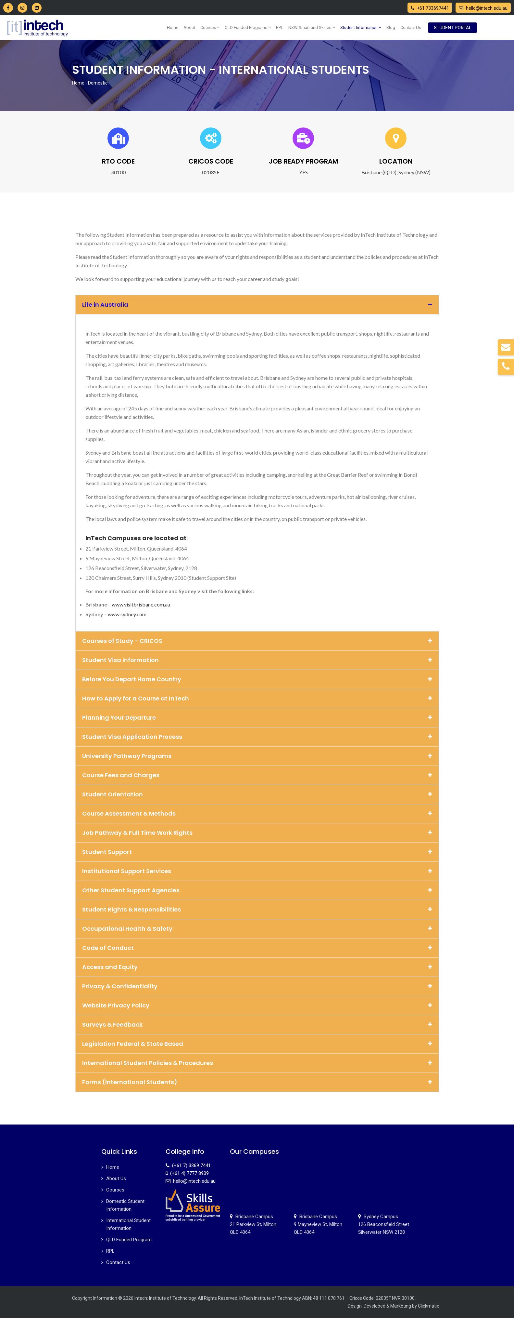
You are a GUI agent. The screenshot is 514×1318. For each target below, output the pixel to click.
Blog (390, 27)
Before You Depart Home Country (131, 679)
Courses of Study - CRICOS (122, 641)
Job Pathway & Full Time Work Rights (137, 833)
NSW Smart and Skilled (311, 27)
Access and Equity (110, 967)
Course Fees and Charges (120, 775)
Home (172, 27)
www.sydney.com (127, 614)
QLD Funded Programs (248, 27)
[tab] (257, 473)
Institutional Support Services (126, 871)
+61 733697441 (430, 8)
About (189, 27)
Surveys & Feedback (112, 1024)
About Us (116, 1178)
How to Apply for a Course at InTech (135, 698)
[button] (257, 304)
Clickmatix (428, 1306)
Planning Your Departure (119, 717)
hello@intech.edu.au (483, 8)
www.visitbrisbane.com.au (141, 604)
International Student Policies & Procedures (147, 1063)
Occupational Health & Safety (127, 929)
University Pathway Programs (126, 756)
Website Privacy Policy (115, 1005)
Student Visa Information (120, 660)
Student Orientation (112, 794)
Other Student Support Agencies (131, 890)
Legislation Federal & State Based (132, 1044)
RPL (279, 27)
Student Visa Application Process (132, 737)
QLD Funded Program (129, 1240)
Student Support (107, 852)
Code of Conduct (108, 948)
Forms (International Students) (129, 1082)
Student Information (360, 27)
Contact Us (410, 27)
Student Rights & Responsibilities (131, 909)
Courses (209, 27)
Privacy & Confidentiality (119, 986)
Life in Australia (105, 304)
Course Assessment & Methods (129, 813)
